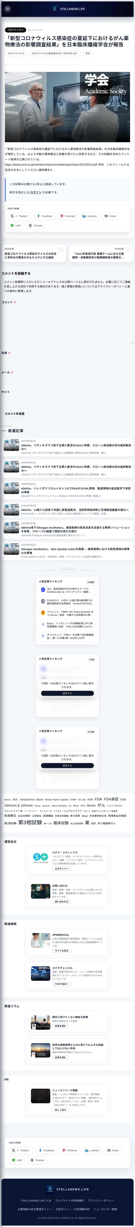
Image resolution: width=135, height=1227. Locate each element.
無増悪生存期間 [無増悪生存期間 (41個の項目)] (117, 815)
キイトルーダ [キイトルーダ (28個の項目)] (46, 811)
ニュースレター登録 (105, 1209)
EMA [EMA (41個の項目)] (90, 799)
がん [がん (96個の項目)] (101, 805)
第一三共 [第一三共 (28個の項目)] (48, 824)
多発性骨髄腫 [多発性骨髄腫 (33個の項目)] (61, 816)
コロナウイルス (15, 30)
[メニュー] (7, 9)
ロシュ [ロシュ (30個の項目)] (87, 811)
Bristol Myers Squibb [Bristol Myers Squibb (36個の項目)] (56, 799)
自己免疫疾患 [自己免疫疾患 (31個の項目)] (76, 823)
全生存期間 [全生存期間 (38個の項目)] (24, 816)
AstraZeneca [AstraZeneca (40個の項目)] (27, 799)
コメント (9, 302)
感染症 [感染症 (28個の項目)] (85, 816)
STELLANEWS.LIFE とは (36, 1200)
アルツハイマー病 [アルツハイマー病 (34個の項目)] (13, 811)
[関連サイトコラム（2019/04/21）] (67, 1022)
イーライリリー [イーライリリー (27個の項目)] (31, 811)
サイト (5, 392)
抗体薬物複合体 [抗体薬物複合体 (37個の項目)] (98, 816)
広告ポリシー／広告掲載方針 (73, 1209)
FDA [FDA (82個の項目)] (98, 799)
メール (7, 372)
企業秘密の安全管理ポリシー (35, 1209)
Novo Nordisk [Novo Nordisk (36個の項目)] (59, 805)
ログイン (36, 192)
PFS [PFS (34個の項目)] (83, 806)
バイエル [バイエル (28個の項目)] (57, 811)
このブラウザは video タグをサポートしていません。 (40, 1096)
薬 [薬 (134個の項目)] (87, 822)
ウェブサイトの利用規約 (69, 1200)
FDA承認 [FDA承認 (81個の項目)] (111, 799)
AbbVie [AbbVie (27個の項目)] (7, 800)
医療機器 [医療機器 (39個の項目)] (48, 816)
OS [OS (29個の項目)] (69, 806)
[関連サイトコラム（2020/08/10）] (67, 1051)
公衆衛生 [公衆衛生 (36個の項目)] (36, 816)
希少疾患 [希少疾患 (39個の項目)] (75, 816)
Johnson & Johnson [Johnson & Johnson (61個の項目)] (18, 805)
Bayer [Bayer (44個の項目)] (40, 799)
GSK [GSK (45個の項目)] (123, 799)
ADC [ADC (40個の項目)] (15, 799)
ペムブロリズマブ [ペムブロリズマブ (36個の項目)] (72, 811)
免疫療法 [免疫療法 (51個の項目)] (10, 815)
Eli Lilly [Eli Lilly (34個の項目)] (82, 799)
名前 (6, 352)
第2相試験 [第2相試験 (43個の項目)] (10, 823)
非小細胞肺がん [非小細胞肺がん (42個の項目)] (107, 823)
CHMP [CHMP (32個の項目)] (73, 799)
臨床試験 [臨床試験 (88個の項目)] (61, 823)
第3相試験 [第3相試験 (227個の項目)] (30, 822)
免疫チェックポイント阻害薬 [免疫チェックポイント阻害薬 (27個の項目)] (104, 811)
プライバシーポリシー (101, 1200)
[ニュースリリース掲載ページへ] (67, 1100)
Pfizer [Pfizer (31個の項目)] (76, 806)
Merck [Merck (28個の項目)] (37, 806)
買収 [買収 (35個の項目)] (93, 823)
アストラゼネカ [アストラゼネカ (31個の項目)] (114, 806)
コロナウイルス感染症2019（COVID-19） (55, 53)
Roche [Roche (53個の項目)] (91, 805)
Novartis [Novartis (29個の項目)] (46, 806)
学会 (88, 53)
